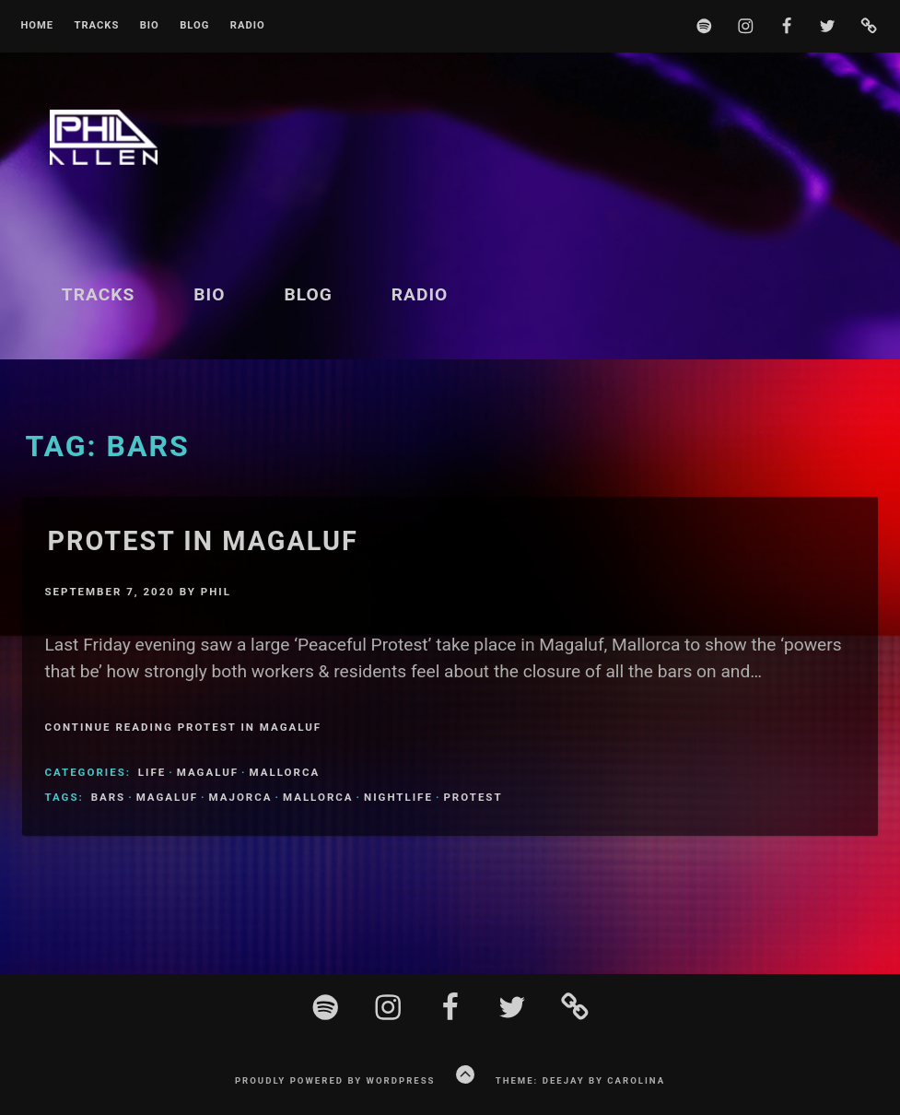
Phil (216, 591)
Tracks (96, 25)
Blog (194, 25)
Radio (247, 25)
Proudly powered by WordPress (335, 1080)
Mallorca (285, 772)
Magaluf (208, 772)
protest (472, 797)
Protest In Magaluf (202, 541)
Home (36, 25)
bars (108, 797)
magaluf (167, 797)
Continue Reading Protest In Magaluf (182, 727)
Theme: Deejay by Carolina (580, 1080)
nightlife (398, 797)
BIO (149, 25)
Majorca (241, 797)
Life (152, 772)
